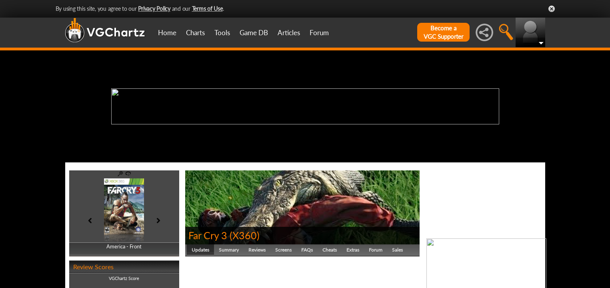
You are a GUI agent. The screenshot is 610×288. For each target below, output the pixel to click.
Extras (352, 250)
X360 (244, 235)
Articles (289, 32)
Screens (283, 250)
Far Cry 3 (207, 235)
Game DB (254, 32)
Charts (195, 32)
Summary (229, 250)
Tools (222, 32)
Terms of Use (207, 8)
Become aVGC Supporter (443, 32)
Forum (319, 32)
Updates (200, 250)
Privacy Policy (154, 8)
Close (551, 9)
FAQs (307, 250)
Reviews (257, 250)
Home (167, 32)
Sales (397, 250)
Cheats (329, 250)
